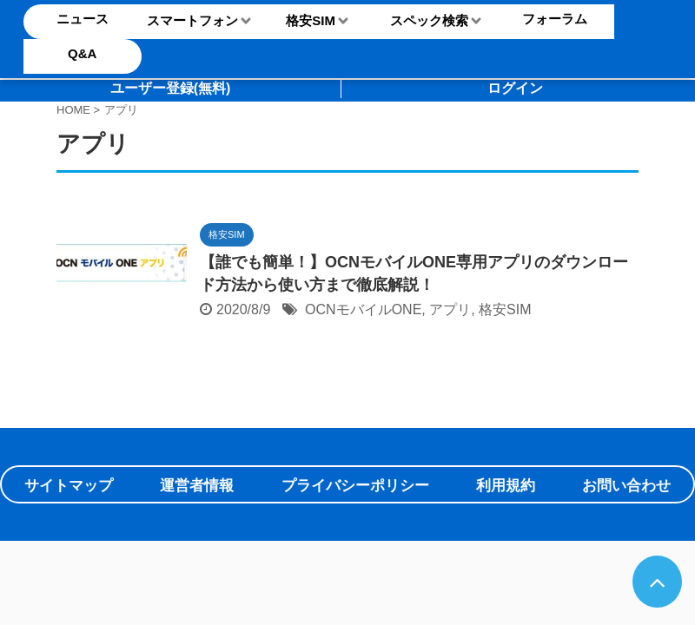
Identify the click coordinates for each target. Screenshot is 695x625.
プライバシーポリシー (355, 485)
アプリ (450, 309)
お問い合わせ (626, 485)
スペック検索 (429, 20)
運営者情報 (197, 485)
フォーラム (554, 18)
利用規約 (505, 485)
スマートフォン (192, 20)
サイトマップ (68, 485)
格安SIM (310, 20)
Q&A (82, 53)
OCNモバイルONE (363, 309)
